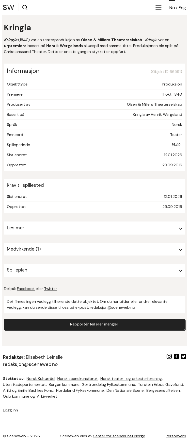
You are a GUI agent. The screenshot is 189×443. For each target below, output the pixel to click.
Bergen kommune (64, 384)
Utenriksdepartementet (24, 384)
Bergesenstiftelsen (163, 390)
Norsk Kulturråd (41, 378)
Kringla (139, 114)
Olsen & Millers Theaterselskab (154, 104)
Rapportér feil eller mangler (94, 324)
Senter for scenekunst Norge (119, 436)
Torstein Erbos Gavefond (160, 384)
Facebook (26, 288)
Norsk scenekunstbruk (77, 378)
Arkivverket (47, 396)
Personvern (176, 436)
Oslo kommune (16, 396)
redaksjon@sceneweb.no (112, 307)
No (172, 8)
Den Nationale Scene (125, 390)
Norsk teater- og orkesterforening (131, 378)
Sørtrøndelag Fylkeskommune (108, 384)
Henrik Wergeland (166, 114)
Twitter (50, 288)
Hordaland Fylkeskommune (80, 390)
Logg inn (10, 410)
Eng (182, 8)
